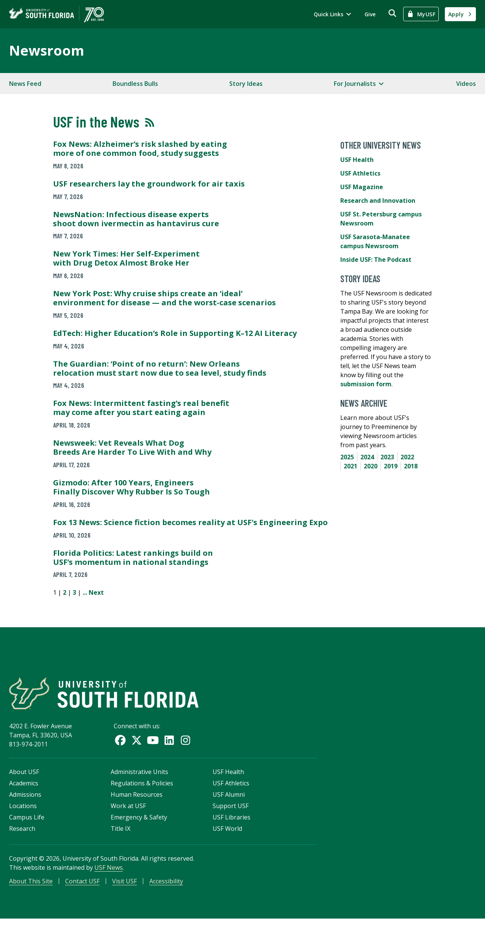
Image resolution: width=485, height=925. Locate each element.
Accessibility (166, 885)
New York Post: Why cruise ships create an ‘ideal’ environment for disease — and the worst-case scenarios (164, 298)
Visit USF (124, 885)
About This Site (31, 885)
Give (370, 14)
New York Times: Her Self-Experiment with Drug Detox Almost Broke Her (126, 258)
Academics (23, 788)
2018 (411, 466)
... (85, 592)
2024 (367, 457)
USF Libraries (231, 822)
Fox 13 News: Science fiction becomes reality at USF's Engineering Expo (190, 522)
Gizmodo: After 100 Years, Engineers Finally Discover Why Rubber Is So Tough (131, 487)
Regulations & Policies (142, 788)
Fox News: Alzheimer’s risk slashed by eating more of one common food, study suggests (140, 148)
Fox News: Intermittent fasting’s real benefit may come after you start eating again (141, 407)
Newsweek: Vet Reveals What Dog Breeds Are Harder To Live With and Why (132, 447)
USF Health (357, 159)
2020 (370, 466)
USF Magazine (361, 187)
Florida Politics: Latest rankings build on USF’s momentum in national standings (133, 557)
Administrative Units (139, 776)
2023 (387, 457)
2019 (390, 466)
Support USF (231, 810)
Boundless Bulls (135, 83)
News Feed (25, 83)
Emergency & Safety (139, 822)
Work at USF (128, 810)
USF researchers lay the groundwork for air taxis (149, 184)
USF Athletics (360, 173)
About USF (24, 776)
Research (22, 833)
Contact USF (82, 885)
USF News (108, 872)
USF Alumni (229, 799)
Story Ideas (246, 83)
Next (96, 592)
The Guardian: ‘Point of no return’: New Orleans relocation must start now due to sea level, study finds (159, 368)
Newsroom (46, 50)
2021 (350, 466)
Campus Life (26, 822)
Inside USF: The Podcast (375, 259)
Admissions (25, 799)
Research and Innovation (377, 200)
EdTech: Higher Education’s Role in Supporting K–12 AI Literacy (175, 333)
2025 (347, 457)
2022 (407, 457)
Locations (23, 810)
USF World (227, 833)
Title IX (120, 833)
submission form (365, 384)
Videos (466, 83)
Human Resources (137, 799)
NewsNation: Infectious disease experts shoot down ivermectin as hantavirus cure (136, 219)
